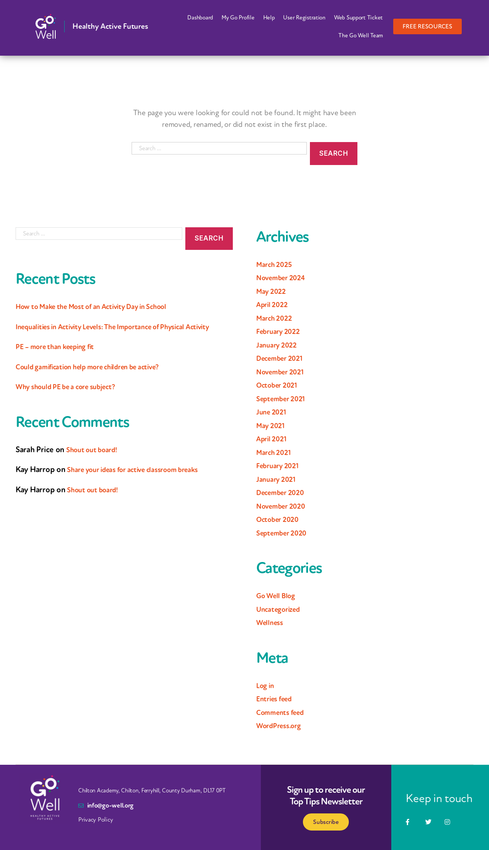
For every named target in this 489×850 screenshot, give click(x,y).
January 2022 (278, 345)
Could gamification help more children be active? (99, 379)
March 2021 (275, 452)
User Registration (304, 17)
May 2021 (272, 425)
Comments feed (283, 712)
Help (269, 17)
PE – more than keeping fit (61, 359)
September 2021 (284, 398)
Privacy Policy (95, 820)
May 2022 (272, 291)
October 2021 (279, 385)
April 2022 (274, 304)
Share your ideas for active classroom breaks (142, 482)
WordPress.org (282, 725)
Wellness (271, 622)
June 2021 (273, 412)
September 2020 (284, 533)
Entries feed (277, 699)
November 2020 (284, 506)
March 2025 (276, 264)
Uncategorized (282, 609)
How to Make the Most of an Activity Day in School (104, 306)
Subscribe (326, 822)
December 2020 (283, 492)
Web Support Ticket (358, 17)
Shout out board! (95, 462)
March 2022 (276, 318)
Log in (266, 685)
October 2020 (280, 519)
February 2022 (281, 331)
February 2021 (280, 465)
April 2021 (273, 439)
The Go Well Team (360, 35)
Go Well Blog (278, 595)
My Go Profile (238, 17)
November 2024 (284, 277)
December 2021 (283, 358)
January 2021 (278, 479)
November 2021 (283, 372)
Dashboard (200, 17)
